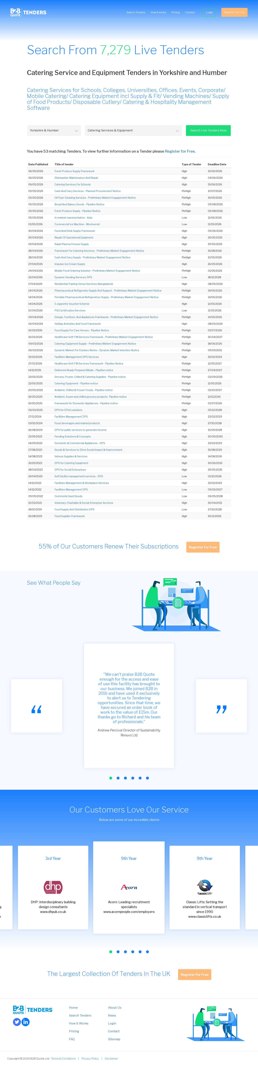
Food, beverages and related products (77, 423)
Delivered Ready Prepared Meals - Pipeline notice (83, 370)
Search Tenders (135, 12)
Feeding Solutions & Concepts (72, 436)
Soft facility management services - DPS (78, 476)
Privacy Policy (90, 1058)
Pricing (175, 12)
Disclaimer (111, 1058)
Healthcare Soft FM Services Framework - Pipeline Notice (88, 363)
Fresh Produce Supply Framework (74, 171)
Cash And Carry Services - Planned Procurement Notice (87, 191)
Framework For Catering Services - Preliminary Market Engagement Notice (99, 250)
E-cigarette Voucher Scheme (71, 303)
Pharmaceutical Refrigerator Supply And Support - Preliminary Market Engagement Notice (108, 290)
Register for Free (180, 151)
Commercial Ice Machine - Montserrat (77, 224)
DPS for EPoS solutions (68, 409)
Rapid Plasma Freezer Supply (71, 244)
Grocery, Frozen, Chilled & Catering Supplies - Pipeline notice (90, 376)
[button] (110, 778)
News (112, 1015)
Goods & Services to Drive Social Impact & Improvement (88, 449)
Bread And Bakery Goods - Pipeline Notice (79, 204)
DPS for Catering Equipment (71, 463)
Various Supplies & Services (71, 456)
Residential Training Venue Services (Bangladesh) (83, 283)
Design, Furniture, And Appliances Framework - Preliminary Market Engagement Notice (106, 317)
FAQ (72, 1039)
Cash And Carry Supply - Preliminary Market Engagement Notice (92, 257)
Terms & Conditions (63, 1058)
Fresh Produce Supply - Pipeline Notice (77, 210)
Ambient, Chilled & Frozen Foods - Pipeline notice (83, 390)
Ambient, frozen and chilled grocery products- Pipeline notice (90, 396)
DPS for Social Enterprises (70, 469)
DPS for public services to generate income (80, 429)
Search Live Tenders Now (208, 130)
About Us (114, 1007)
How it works (158, 12)
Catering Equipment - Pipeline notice (76, 383)
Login (209, 12)
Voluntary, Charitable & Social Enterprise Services (83, 502)
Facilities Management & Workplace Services (81, 482)
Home (73, 1007)
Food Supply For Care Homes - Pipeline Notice (81, 330)
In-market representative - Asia (73, 217)
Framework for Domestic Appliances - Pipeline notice (86, 403)
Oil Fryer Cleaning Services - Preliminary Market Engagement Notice (95, 197)
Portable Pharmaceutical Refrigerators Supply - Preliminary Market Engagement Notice (106, 297)
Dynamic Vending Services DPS (73, 277)
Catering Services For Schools (72, 184)
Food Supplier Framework (69, 516)
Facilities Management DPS (71, 416)
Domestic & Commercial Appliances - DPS (79, 443)
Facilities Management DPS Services (76, 356)
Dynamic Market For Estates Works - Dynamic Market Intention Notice (96, 350)
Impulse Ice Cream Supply (69, 264)
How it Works (78, 1023)
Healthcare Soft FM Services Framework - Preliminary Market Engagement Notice (103, 336)
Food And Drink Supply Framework (74, 230)
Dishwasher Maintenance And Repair (76, 177)
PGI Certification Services (69, 310)
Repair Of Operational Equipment (73, 237)
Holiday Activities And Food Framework (77, 323)
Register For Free (234, 12)
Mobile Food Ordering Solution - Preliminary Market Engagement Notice (97, 270)
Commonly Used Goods (68, 496)
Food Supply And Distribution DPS (74, 509)
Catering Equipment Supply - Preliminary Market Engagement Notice (95, 343)
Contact (190, 12)
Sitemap (114, 1039)
